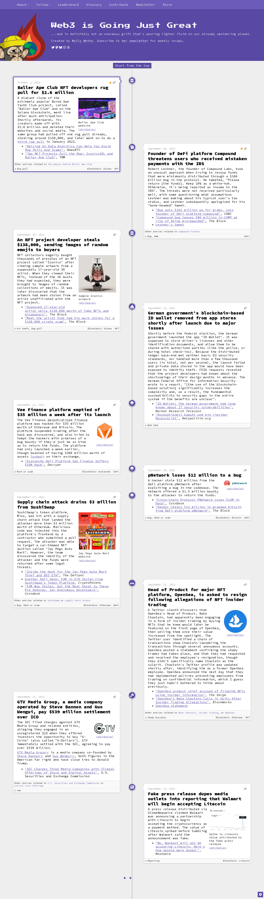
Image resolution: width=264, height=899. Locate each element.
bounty (212, 491)
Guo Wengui (62, 756)
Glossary (94, 4)
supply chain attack (77, 600)
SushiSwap (54, 600)
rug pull (82, 134)
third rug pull (31, 141)
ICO (45, 733)
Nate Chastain (187, 713)
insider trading (208, 713)
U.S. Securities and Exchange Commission (74, 783)
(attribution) (87, 129)
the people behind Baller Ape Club (70, 164)
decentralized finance (68, 420)
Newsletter (145, 4)
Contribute (118, 4)
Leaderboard (68, 4)
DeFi (152, 484)
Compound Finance (189, 231)
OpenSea (229, 713)
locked (36, 456)
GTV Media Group (31, 752)
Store (167, 4)
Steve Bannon (28, 756)
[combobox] (23, 5)
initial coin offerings (29, 786)
